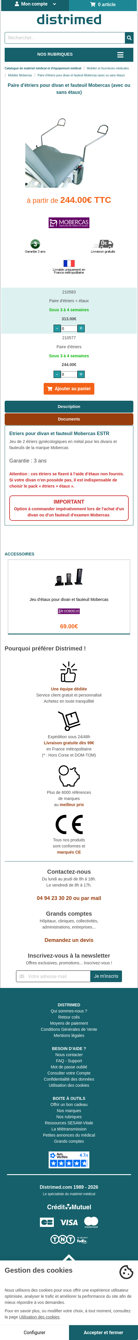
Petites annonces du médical (69, 1135)
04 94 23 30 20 (54, 898)
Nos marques (69, 1110)
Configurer (34, 1332)
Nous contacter (69, 1054)
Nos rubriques (69, 1116)
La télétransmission (69, 1129)
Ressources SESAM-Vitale (69, 1123)
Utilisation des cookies (69, 1085)
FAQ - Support (69, 1060)
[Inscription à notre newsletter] (53, 976)
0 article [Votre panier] (103, 4)
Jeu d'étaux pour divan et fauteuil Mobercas (69, 599)
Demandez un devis (69, 940)
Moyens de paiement (69, 1023)
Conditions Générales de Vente (69, 1029)
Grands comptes (69, 1141)
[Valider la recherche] (129, 38)
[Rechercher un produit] (65, 38)
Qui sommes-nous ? (69, 1011)
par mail (91, 898)
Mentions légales (69, 1035)
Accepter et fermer (103, 1332)
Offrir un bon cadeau (68, 1104)
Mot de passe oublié (69, 1067)
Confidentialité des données (69, 1079)
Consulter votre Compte (69, 1073)
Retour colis (69, 1017)
